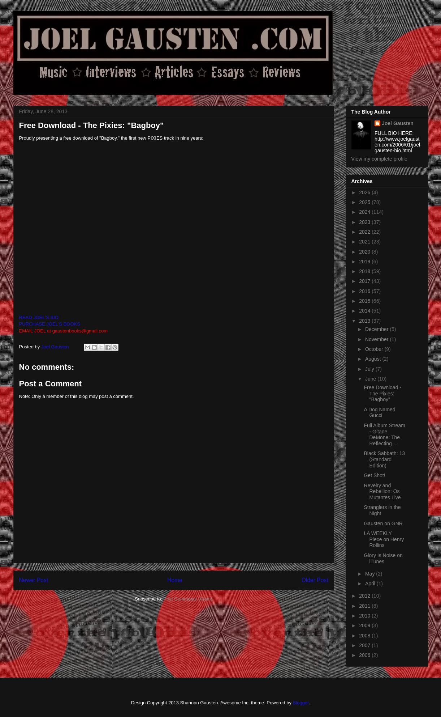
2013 (365, 321)
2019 (365, 261)
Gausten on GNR (383, 523)
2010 (365, 616)
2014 (365, 311)
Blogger (301, 702)
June (371, 379)
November (377, 339)
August (373, 359)
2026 (365, 192)
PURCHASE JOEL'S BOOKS (49, 324)
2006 (365, 655)
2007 (365, 645)
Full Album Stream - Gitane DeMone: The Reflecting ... (384, 434)
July (370, 369)
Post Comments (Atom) (188, 599)
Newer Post (33, 580)
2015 (365, 301)
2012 (365, 596)
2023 (365, 222)
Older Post (315, 580)
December (377, 329)
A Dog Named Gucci (379, 413)
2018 (365, 271)
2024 (365, 212)
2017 (365, 281)
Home (174, 580)
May (370, 574)
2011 (365, 606)
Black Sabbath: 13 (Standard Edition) (384, 459)
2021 (365, 242)
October (375, 349)
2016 (365, 291)
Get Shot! (374, 475)
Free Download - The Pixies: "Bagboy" (382, 394)
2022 (365, 232)
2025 (365, 202)
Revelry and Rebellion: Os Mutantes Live (382, 492)
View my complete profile (379, 159)
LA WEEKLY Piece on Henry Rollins (384, 539)
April (371, 583)
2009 (365, 625)
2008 (365, 635)
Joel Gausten (398, 123)
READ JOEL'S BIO (39, 317)
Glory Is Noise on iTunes (383, 558)
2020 (365, 252)
